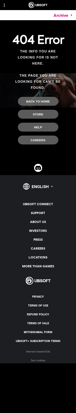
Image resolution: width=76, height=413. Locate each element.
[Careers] (38, 140)
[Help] (38, 127)
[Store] (38, 114)
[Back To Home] (38, 101)
